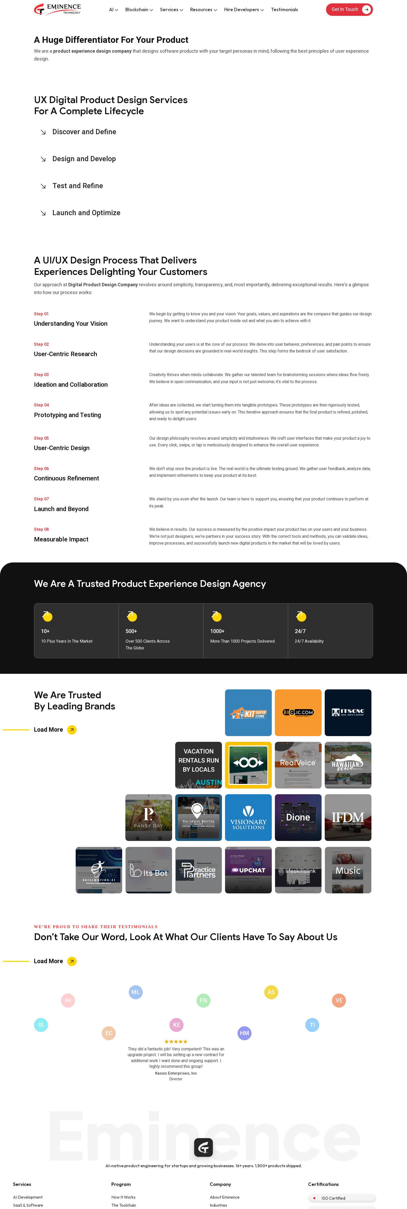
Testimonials (284, 9)
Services (171, 9)
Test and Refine (78, 186)
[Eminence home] (203, 1147)
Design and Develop (84, 159)
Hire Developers (243, 9)
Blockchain (138, 9)
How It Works (123, 1197)
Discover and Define (85, 132)
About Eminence (225, 1197)
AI (113, 9)
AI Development (28, 1197)
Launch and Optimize (87, 213)
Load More (48, 729)
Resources (203, 9)
